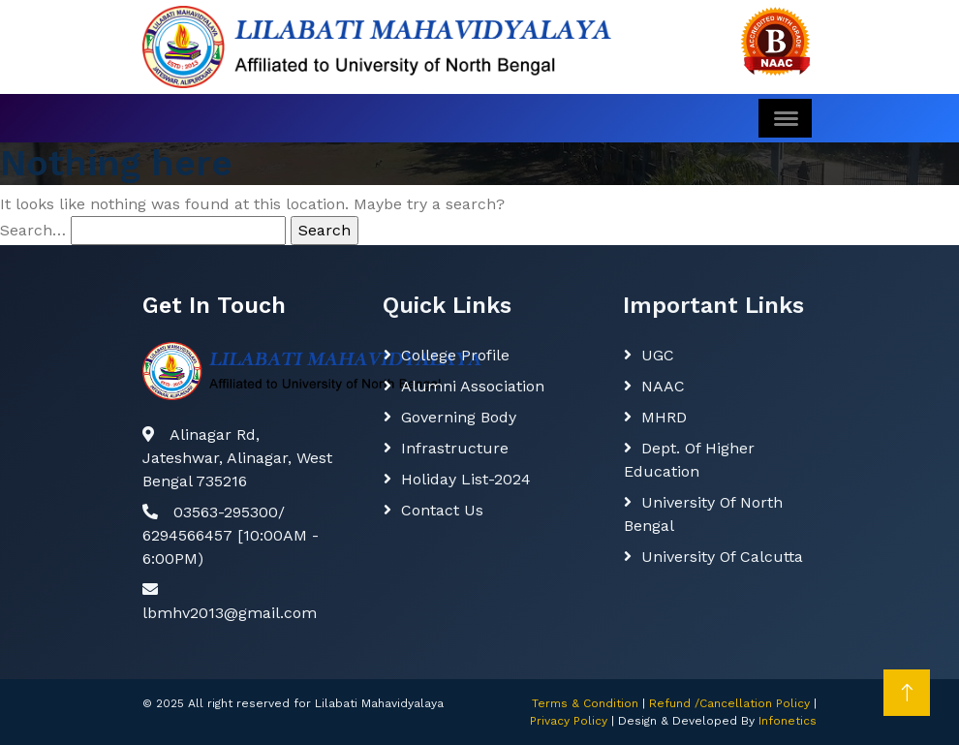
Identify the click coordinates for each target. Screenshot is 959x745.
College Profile (455, 355)
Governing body (458, 417)
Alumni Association (472, 386)
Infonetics (787, 721)
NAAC (663, 386)
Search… (33, 230)
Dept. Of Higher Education (689, 460)
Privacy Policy (568, 721)
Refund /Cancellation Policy (729, 703)
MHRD (664, 417)
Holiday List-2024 (466, 479)
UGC (657, 355)
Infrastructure (455, 448)
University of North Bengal (703, 514)
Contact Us (442, 510)
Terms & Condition (585, 703)
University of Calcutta (722, 556)
